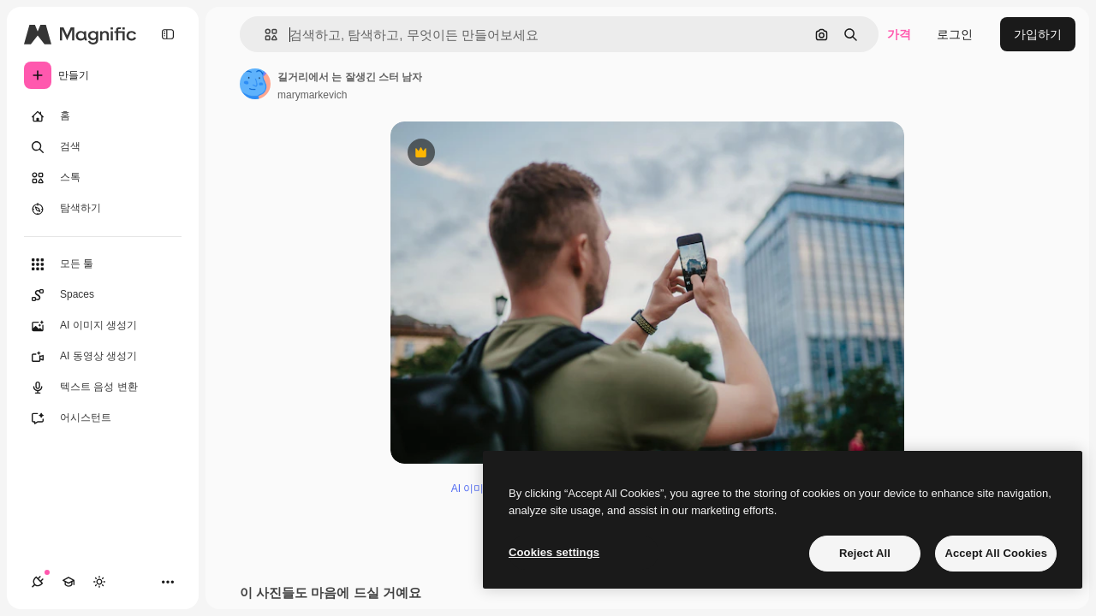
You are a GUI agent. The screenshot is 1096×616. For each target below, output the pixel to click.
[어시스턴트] (103, 418)
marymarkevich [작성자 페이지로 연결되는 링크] (312, 95)
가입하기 (1038, 34)
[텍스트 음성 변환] (103, 387)
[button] (264, 34)
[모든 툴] (103, 264)
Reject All (864, 553)
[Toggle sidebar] (168, 34)
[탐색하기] (103, 208)
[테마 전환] (99, 581)
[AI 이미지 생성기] (103, 326)
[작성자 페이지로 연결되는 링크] (255, 83)
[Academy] (68, 581)
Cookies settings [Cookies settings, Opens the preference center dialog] (554, 552)
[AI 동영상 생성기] (103, 356)
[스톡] (103, 178)
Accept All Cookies (995, 553)
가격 (899, 34)
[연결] (37, 581)
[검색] (103, 147)
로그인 (955, 34)
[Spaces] (103, 295)
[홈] (103, 116)
